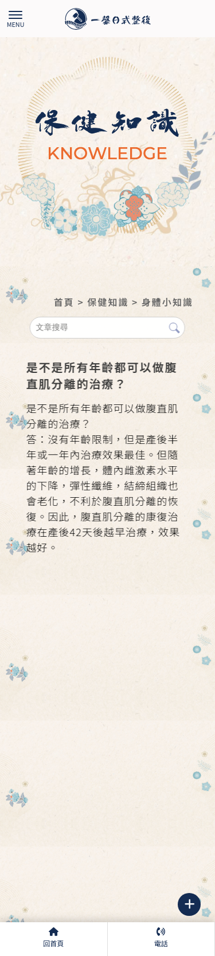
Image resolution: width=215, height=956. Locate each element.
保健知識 (107, 302)
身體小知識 (167, 302)
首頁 (64, 302)
